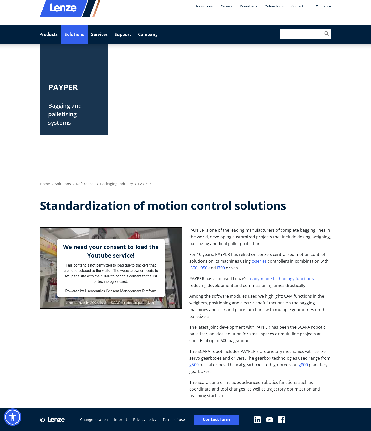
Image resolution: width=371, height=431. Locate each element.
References (85, 183)
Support (123, 34)
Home (45, 183)
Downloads (248, 6)
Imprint (120, 419)
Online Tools (274, 6)
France (323, 6)
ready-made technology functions (281, 278)
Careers (226, 6)
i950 (203, 268)
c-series (259, 261)
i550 (193, 268)
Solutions (74, 34)
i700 (221, 268)
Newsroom (204, 6)
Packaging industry (116, 183)
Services (99, 34)
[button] (12, 417)
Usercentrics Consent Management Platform (120, 291)
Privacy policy (144, 419)
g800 (303, 365)
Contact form (216, 419)
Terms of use (174, 419)
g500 (194, 365)
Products (48, 34)
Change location (94, 419)
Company (148, 34)
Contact (297, 6)
